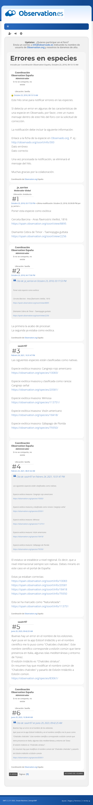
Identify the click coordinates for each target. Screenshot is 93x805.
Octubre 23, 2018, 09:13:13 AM (26, 95)
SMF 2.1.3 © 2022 (9, 800)
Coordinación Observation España (22, 74)
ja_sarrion (22, 187)
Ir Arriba (13, 774)
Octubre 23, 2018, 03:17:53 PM (23, 203)
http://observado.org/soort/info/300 (33, 142)
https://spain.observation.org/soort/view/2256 (39, 236)
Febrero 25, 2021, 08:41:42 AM (23, 471)
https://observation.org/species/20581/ (35, 389)
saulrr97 (22, 345)
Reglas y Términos (74, 801)
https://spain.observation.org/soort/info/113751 (40, 606)
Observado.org (60, 138)
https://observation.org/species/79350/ (35, 427)
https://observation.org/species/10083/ (35, 373)
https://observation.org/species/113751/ (36, 402)
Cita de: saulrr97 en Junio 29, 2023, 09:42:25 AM (39, 723)
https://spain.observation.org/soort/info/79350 (39, 593)
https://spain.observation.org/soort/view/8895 (39, 223)
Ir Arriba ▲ (86, 801)
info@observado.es (43, 44)
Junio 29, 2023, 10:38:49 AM (22, 717)
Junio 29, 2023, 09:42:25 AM (22, 631)
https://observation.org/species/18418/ (35, 415)
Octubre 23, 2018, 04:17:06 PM (23, 275)
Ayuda (64, 801)
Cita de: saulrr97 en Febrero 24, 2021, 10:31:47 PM (41, 476)
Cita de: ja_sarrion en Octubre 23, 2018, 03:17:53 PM (41, 281)
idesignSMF (33, 800)
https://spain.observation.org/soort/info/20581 (39, 585)
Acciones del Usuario (74, 773)
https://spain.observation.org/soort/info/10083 (39, 581)
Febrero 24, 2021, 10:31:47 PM (23, 355)
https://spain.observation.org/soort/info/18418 (39, 589)
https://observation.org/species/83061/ (35, 678)
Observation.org (36, 47)
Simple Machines (21, 800)
